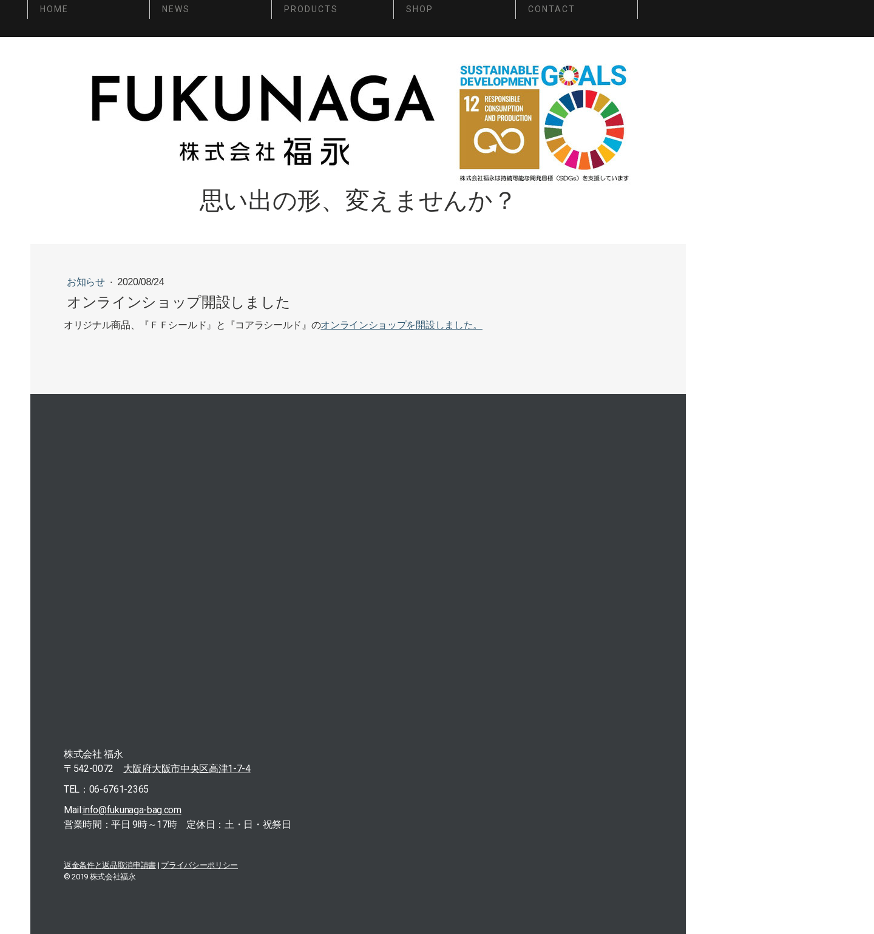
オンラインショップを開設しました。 (401, 325)
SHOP (419, 9)
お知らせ (87, 282)
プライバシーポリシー (199, 865)
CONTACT (551, 9)
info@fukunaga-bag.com (132, 810)
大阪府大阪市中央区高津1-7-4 (187, 768)
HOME (54, 9)
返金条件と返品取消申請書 (110, 865)
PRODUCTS (311, 9)
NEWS (176, 9)
